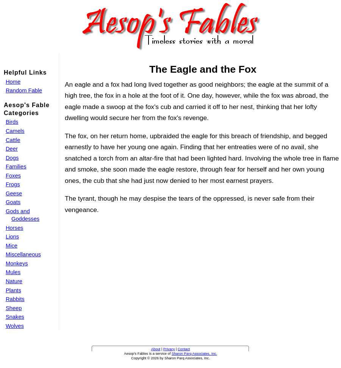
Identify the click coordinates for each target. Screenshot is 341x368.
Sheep (14, 308)
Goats (13, 202)
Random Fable (24, 90)
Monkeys (17, 263)
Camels (15, 131)
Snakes (15, 317)
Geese (14, 193)
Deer (12, 149)
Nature (14, 281)
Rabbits (15, 299)
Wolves (15, 326)
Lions (12, 237)
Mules (13, 272)
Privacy (169, 349)
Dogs (12, 158)
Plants (13, 290)
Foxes (13, 176)
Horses (14, 228)
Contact (184, 349)
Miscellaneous (23, 254)
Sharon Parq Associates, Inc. (194, 354)
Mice (11, 246)
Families (16, 167)
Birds (12, 122)
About (155, 349)
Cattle (13, 140)
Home (13, 82)
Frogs (13, 184)
